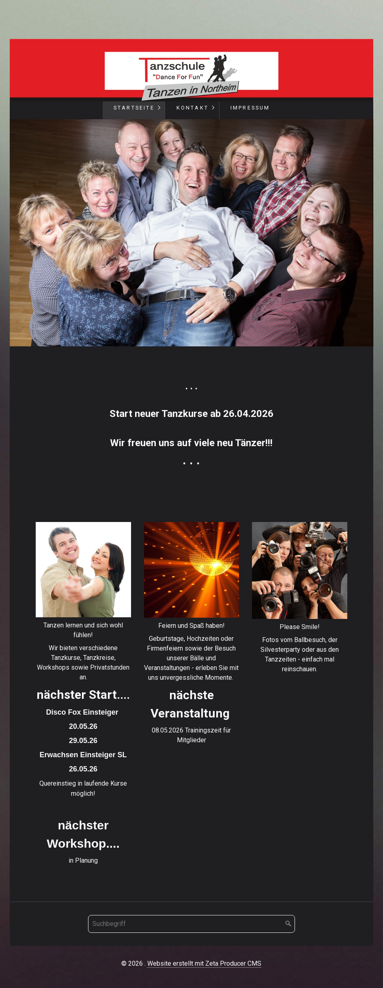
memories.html (299, 599)
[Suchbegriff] (191, 924)
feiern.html (191, 635)
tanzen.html (83, 695)
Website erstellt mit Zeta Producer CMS (204, 963)
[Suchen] (288, 924)
